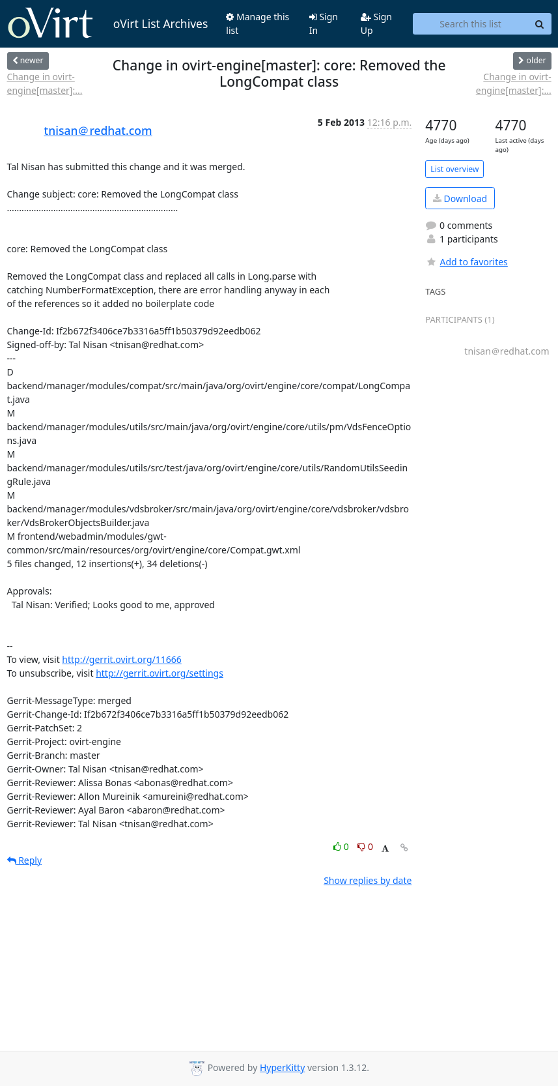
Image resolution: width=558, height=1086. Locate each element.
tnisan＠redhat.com (98, 130)
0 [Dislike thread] (365, 846)
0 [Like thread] (342, 846)
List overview (454, 169)
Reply (24, 860)
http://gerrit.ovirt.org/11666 (122, 659)
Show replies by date (368, 880)
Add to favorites (466, 262)
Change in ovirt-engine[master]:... (45, 83)
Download (460, 198)
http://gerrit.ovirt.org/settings (159, 673)
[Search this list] (471, 24)
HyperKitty (282, 1067)
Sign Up (376, 23)
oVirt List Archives (107, 23)
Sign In (323, 23)
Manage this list (257, 23)
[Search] (539, 24)
